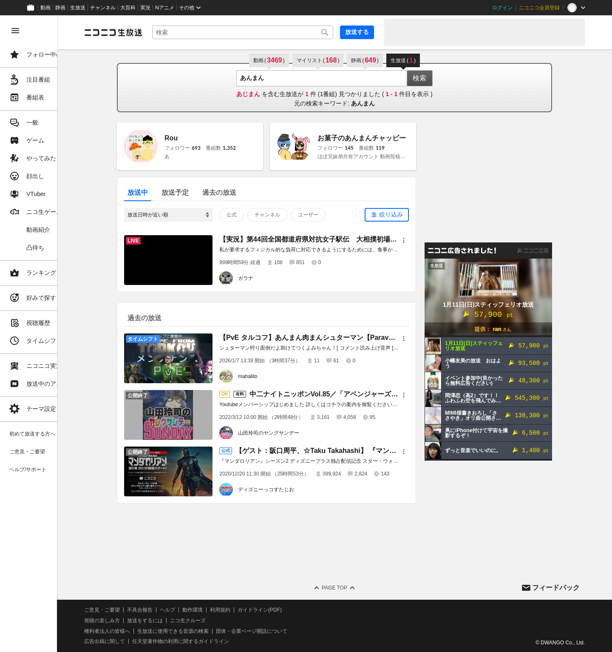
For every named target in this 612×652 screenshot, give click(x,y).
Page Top (353, 588)
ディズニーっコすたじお (285, 490)
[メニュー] (423, 240)
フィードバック (556, 587)
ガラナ (264, 278)
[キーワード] (261, 32)
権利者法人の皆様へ (145, 631)
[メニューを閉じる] (15, 30)
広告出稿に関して (142, 641)
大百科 (128, 7)
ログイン (502, 7)
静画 (60, 7)
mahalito (266, 376)
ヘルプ (205, 609)
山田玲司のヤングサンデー (287, 433)
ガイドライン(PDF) (298, 609)
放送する (357, 31)
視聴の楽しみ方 (140, 621)
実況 (145, 7)
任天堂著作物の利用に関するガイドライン (218, 641)
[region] (47, 333)
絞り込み (410, 214)
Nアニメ (164, 7)
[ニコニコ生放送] (151, 32)
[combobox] (261, 32)
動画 (45, 7)
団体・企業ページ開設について (290, 631)
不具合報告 (178, 609)
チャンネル (103, 7)
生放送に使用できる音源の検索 (211, 631)
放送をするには (183, 620)
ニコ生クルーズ (226, 620)
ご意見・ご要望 (140, 610)
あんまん (382, 103)
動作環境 (231, 609)
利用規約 (258, 609)
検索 (438, 78)
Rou (190, 138)
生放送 (77, 7)
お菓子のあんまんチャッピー (381, 138)
